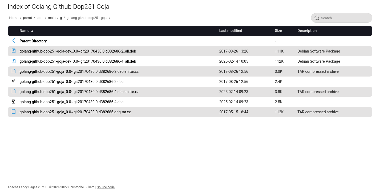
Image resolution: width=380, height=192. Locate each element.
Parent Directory (33, 41)
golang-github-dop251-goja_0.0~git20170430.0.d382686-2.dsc (72, 81)
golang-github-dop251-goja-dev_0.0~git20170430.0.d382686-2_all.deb (78, 51)
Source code (106, 187)
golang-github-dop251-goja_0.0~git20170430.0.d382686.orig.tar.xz (75, 112)
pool (40, 18)
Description (307, 31)
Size (278, 31)
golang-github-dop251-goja (87, 18)
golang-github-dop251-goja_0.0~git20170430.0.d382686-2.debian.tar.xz (79, 71)
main (51, 18)
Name (25, 31)
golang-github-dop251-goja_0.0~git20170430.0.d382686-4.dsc (72, 102)
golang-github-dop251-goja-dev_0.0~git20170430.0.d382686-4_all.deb (78, 61)
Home (13, 18)
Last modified (230, 31)
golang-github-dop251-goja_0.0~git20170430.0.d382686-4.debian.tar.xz (79, 92)
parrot (27, 18)
